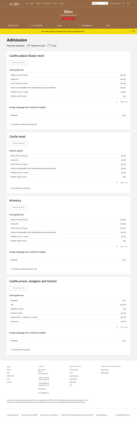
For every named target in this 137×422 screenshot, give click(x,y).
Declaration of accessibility (30, 416)
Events (38, 3)
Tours (71, 373)
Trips (71, 386)
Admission (73, 383)
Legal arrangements (13, 416)
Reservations (73, 380)
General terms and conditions (50, 416)
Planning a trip (115, 3)
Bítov (69, 12)
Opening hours (74, 377)
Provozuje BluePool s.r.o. (123, 416)
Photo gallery (105, 373)
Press (55, 3)
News (32, 3)
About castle (105, 370)
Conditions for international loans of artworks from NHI (78, 416)
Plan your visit (74, 370)
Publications (47, 3)
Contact (62, 3)
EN (128, 3)
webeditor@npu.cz (103, 416)
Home (9, 367)
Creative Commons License (68, 401)
